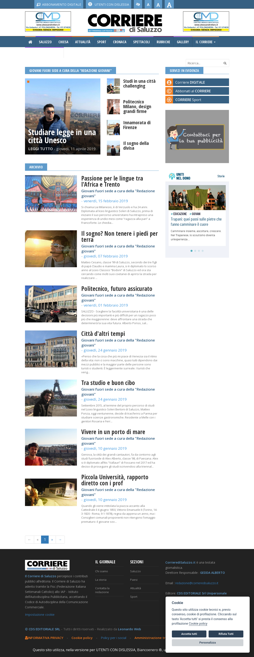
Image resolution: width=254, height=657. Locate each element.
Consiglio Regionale (44, 52)
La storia (100, 580)
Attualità (82, 42)
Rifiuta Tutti (226, 633)
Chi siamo (101, 571)
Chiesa (63, 42)
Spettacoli (141, 42)
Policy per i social (113, 637)
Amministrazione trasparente (158, 637)
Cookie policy (82, 637)
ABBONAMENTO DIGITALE (59, 4)
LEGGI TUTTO (40, 148)
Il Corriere (206, 42)
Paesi (134, 580)
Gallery (183, 42)
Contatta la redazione (102, 590)
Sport (101, 42)
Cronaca (119, 42)
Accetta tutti (189, 633)
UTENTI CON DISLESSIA (108, 4)
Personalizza (207, 642)
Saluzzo (45, 42)
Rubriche (163, 42)
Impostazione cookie (40, 614)
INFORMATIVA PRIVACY (44, 637)
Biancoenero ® (149, 649)
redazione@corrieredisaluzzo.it (196, 583)
